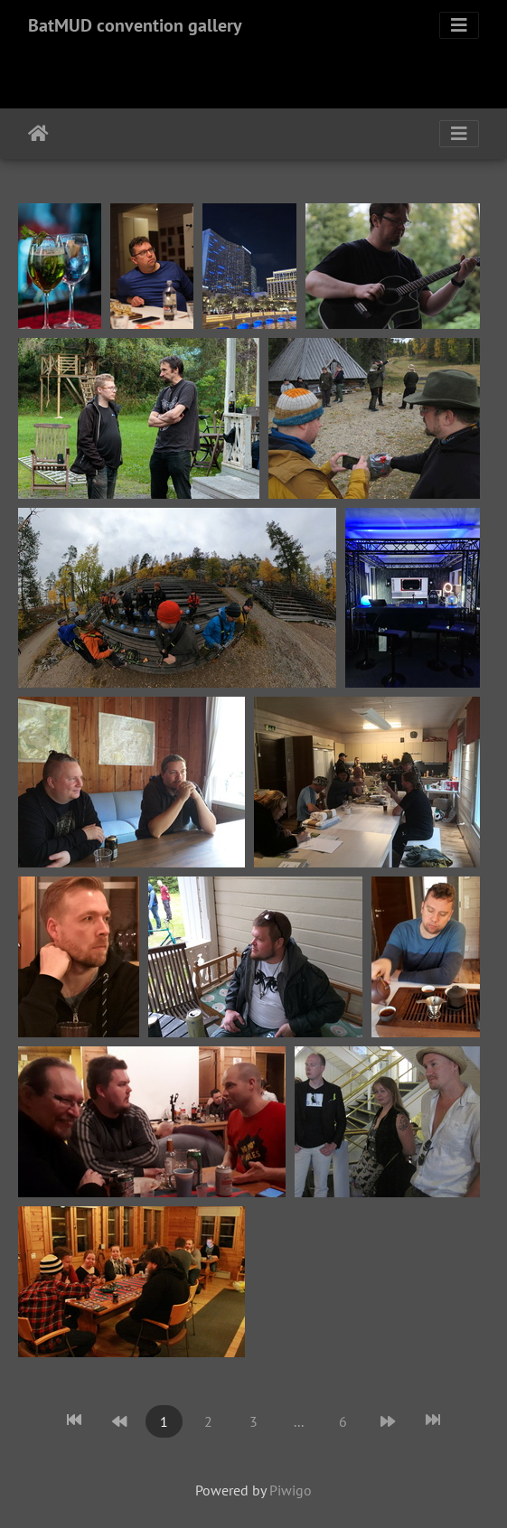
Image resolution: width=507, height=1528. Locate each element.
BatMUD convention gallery (135, 25)
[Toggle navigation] (459, 25)
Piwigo (290, 1490)
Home (38, 133)
